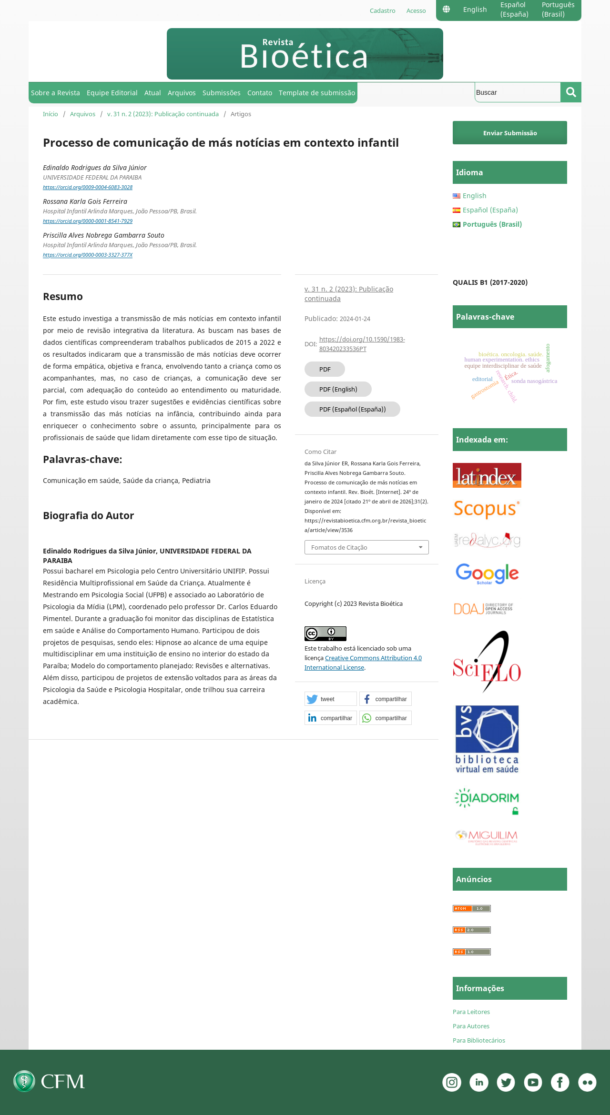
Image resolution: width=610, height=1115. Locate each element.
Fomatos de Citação (339, 547)
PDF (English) (338, 389)
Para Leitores (471, 1011)
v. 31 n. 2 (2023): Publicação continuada (163, 114)
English (475, 9)
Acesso (416, 10)
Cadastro (383, 10)
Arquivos (182, 92)
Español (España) (514, 9)
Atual (152, 92)
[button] (330, 699)
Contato (259, 92)
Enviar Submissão (510, 133)
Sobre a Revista (55, 92)
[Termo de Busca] (518, 92)
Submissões (222, 92)
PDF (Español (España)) (352, 409)
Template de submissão (317, 92)
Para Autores (471, 1026)
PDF (325, 369)
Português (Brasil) (558, 9)
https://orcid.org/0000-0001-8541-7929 (87, 221)
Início (50, 114)
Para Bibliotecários (479, 1040)
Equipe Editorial (112, 92)
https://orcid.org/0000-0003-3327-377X (87, 255)
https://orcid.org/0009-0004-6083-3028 (87, 187)
